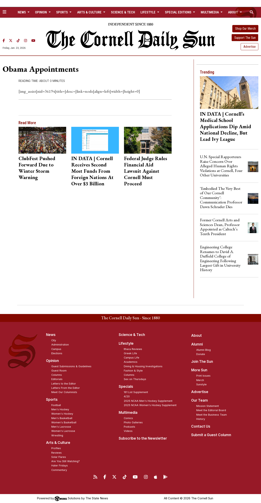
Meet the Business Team (211, 414)
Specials (126, 387)
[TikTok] (18, 41)
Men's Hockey (60, 409)
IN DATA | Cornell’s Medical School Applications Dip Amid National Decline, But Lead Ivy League (225, 126)
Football (56, 405)
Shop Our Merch (245, 28)
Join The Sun (202, 362)
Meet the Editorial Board (211, 410)
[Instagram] (25, 41)
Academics (130, 361)
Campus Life (131, 357)
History (200, 418)
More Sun (199, 370)
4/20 (127, 396)
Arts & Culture (58, 443)
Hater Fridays (59, 465)
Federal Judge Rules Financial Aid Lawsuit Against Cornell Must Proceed (145, 171)
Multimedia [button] (210, 12)
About (196, 336)
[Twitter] (10, 41)
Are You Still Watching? (65, 461)
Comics (128, 418)
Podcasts (129, 426)
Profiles (56, 448)
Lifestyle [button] (148, 12)
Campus (56, 349)
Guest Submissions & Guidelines (71, 366)
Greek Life (130, 353)
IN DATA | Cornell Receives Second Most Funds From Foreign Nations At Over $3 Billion (92, 171)
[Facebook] (4, 41)
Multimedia (128, 413)
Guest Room (59, 370)
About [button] (233, 12)
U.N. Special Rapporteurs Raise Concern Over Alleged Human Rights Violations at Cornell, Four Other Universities (221, 166)
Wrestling (57, 435)
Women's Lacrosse (63, 430)
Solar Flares (58, 456)
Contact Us (200, 426)
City (53, 340)
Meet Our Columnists (64, 392)
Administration (60, 344)
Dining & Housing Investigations (143, 366)
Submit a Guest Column (211, 435)
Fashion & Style (133, 370)
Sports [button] (62, 12)
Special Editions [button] (178, 12)
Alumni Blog (203, 349)
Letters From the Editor (65, 387)
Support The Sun (245, 38)
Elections (56, 353)
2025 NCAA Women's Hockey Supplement (150, 405)
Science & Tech (123, 12)
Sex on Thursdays (135, 379)
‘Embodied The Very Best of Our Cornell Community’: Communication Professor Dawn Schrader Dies (221, 197)
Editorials (57, 379)
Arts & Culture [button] (89, 12)
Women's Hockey (62, 413)
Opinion (52, 361)
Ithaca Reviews (133, 349)
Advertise (249, 47)
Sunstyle (201, 384)
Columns (56, 374)
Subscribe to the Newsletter (143, 438)
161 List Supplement (136, 392)
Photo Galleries (133, 422)
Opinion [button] (41, 12)
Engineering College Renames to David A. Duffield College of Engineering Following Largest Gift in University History (220, 258)
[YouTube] (33, 41)
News (51, 335)
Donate (200, 354)
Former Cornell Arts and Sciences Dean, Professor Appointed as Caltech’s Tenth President (220, 226)
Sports (52, 400)
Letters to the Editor (63, 383)
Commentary (59, 469)
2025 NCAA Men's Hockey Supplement (148, 400)
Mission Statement (207, 405)
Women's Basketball (63, 422)
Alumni (197, 344)
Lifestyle (126, 343)
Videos (128, 430)
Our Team (199, 400)
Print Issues (203, 375)
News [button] (22, 12)
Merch (200, 380)
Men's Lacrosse (61, 426)
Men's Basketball (61, 418)
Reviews (56, 452)
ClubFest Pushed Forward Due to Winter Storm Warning (37, 167)
